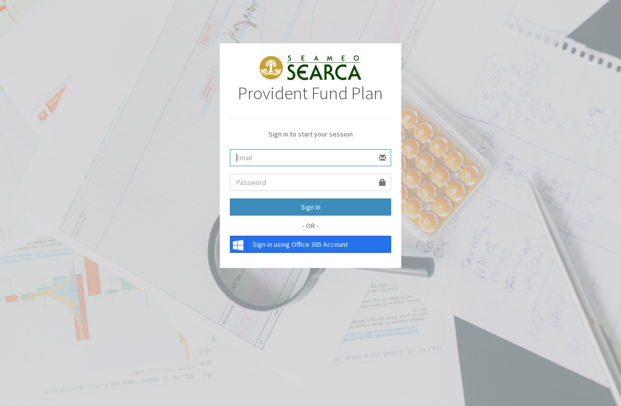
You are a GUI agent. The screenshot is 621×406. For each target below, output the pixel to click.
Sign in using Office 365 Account (289, 244)
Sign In (311, 207)
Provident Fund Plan (310, 93)
